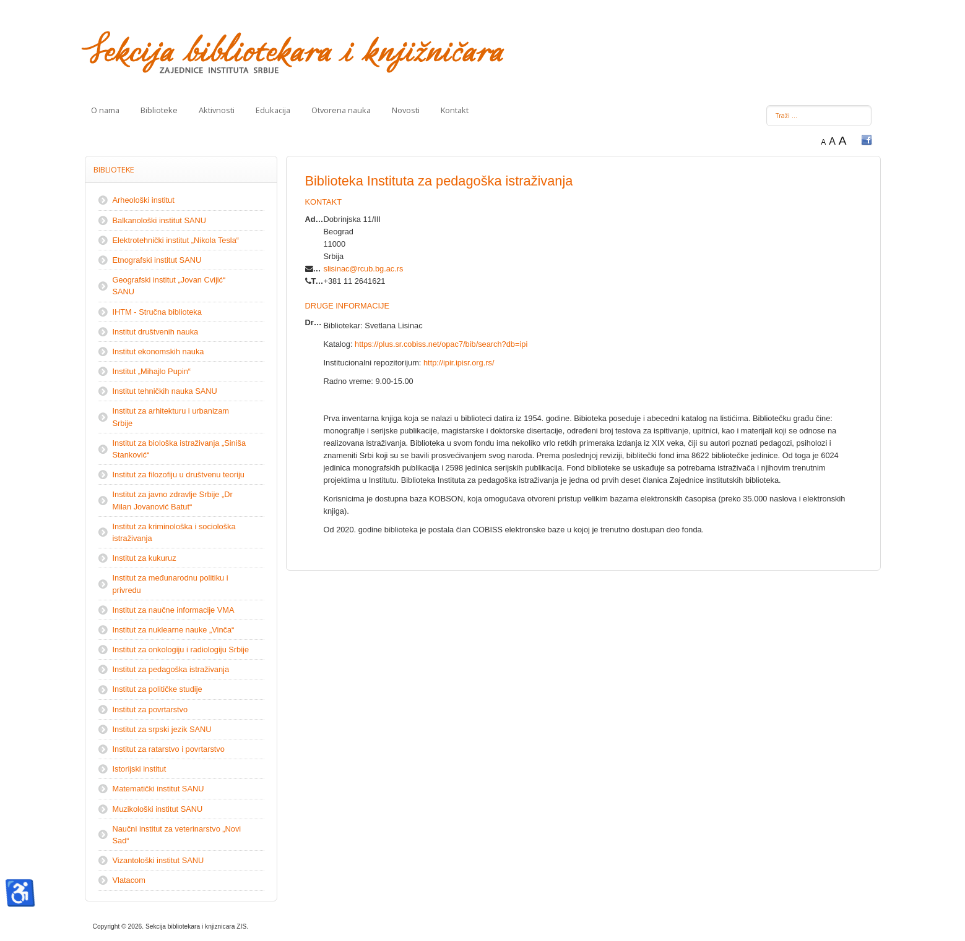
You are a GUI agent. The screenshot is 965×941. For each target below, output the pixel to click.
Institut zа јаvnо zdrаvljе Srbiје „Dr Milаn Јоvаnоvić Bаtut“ (173, 500)
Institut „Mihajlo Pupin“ (152, 371)
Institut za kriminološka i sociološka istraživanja (174, 532)
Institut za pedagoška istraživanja (171, 669)
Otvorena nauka (341, 110)
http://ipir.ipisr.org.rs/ (459, 362)
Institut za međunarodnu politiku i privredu (170, 583)
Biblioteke (159, 110)
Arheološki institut (144, 200)
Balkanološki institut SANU (160, 220)
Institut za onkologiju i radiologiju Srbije (181, 649)
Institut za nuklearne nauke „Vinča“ (174, 629)
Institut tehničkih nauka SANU (165, 391)
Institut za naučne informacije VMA (174, 610)
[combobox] (819, 115)
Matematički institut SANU (158, 788)
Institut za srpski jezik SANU (162, 729)
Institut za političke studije (157, 689)
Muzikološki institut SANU (158, 809)
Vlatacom (129, 880)
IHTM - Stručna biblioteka (157, 312)
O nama (105, 110)
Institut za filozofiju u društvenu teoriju (178, 474)
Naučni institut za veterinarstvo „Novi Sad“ (177, 834)
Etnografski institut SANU (157, 260)
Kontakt (455, 110)
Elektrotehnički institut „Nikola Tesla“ (176, 240)
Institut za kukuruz (144, 558)
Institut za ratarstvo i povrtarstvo (169, 749)
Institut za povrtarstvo (150, 709)
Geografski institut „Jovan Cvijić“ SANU (169, 285)
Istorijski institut (140, 768)
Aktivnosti (217, 110)
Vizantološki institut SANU (158, 860)
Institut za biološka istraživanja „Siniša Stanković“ (179, 448)
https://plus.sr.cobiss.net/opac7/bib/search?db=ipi (441, 344)
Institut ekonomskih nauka (158, 351)
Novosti (406, 110)
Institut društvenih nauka (156, 331)
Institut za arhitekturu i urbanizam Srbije (171, 416)
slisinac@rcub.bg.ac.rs (364, 268)
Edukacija (273, 110)
